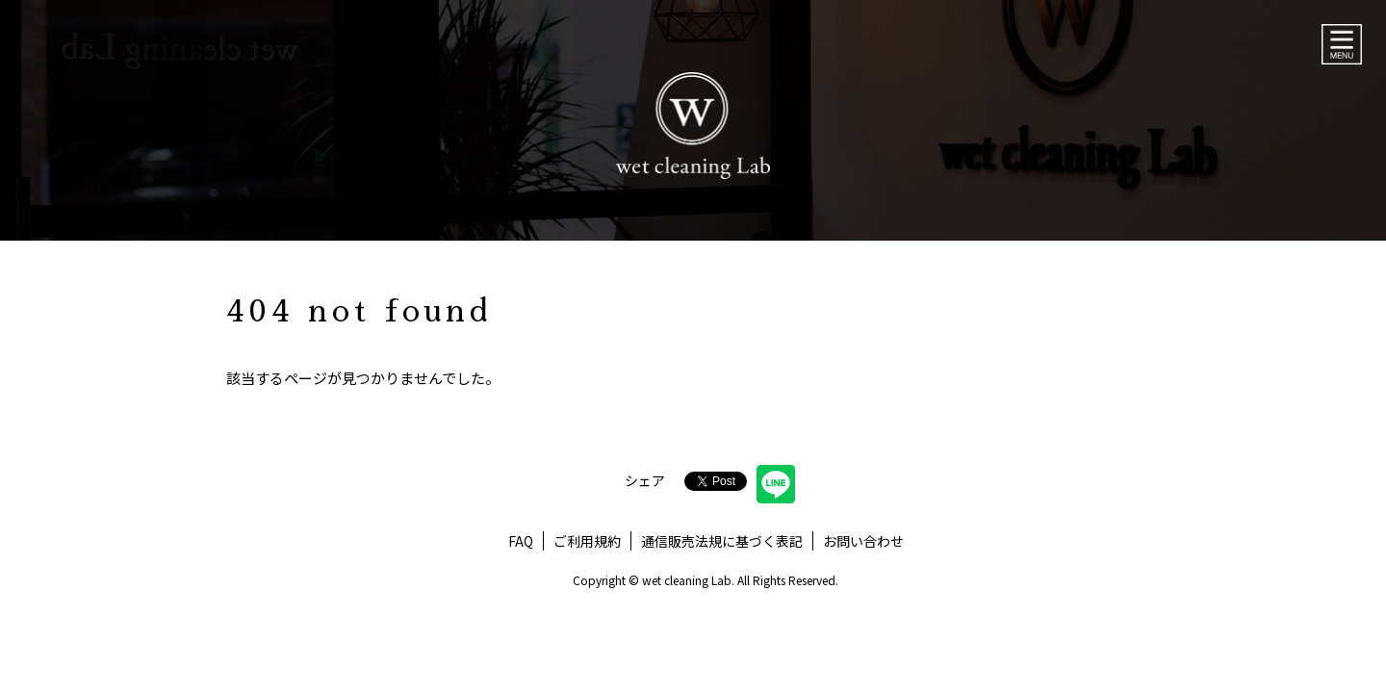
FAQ (520, 541)
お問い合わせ (863, 541)
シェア (645, 480)
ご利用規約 (587, 541)
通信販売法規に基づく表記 (722, 541)
